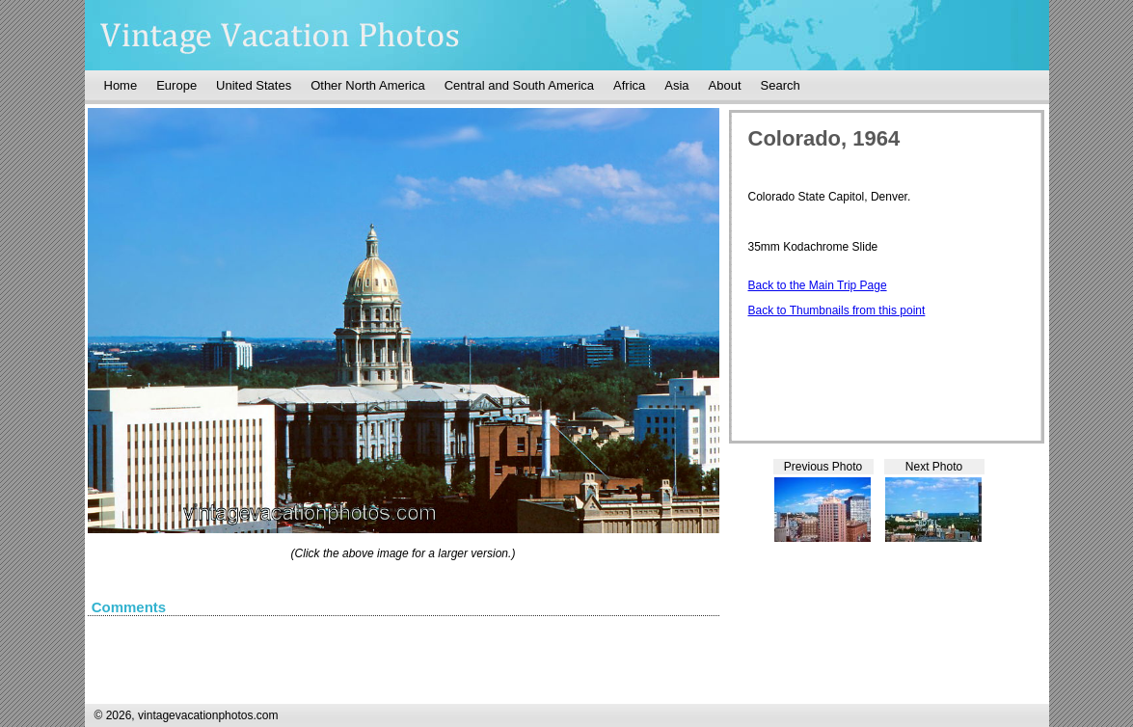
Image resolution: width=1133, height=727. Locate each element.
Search (780, 85)
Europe (176, 85)
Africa (629, 85)
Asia (676, 85)
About (725, 85)
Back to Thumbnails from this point (837, 310)
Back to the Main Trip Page (817, 285)
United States (253, 85)
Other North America (367, 85)
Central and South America (519, 85)
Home (121, 85)
